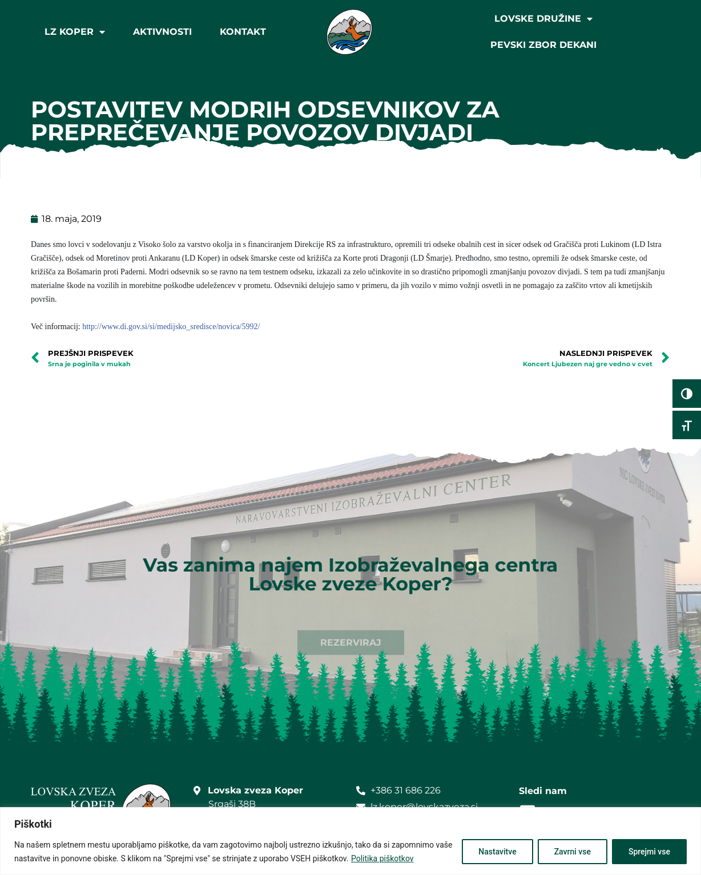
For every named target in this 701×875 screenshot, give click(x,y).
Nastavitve (497, 851)
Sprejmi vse (649, 851)
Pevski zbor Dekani (543, 44)
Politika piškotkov (382, 858)
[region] (350, 841)
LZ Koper (75, 32)
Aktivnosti (162, 31)
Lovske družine (543, 19)
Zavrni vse (572, 851)
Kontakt (243, 31)
